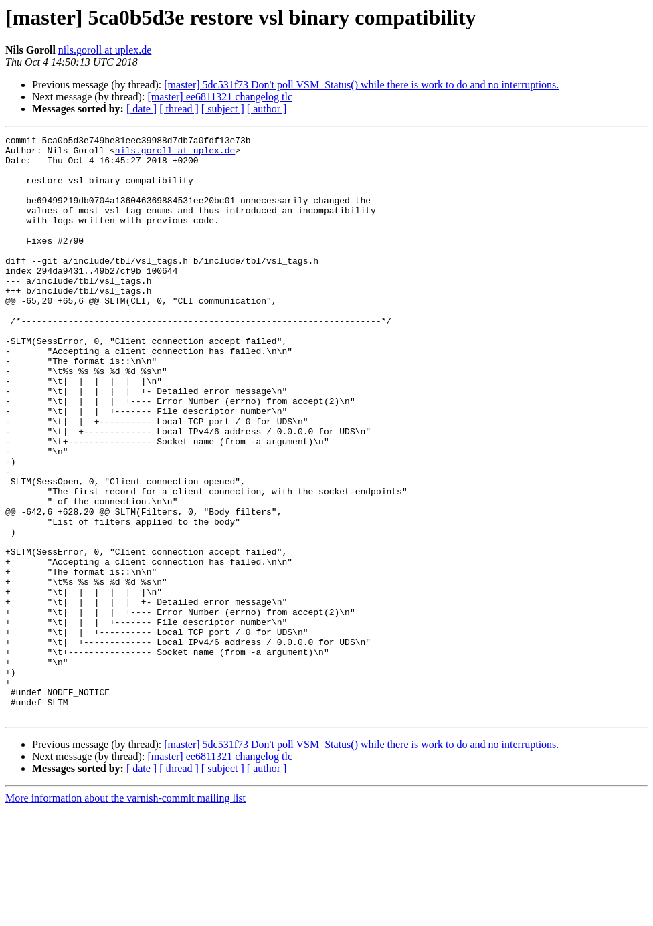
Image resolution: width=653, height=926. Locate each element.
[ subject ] (222, 108)
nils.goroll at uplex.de (105, 50)
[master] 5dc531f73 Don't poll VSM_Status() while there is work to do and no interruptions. (361, 84)
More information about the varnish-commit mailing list (125, 914)
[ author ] (267, 108)
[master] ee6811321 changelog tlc (219, 96)
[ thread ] (179, 108)
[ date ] (141, 108)
